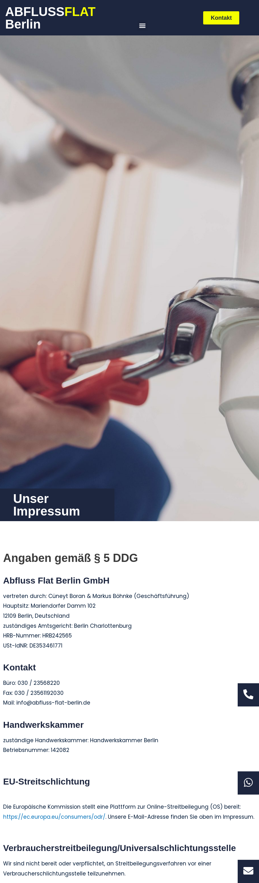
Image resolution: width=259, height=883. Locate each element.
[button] (142, 25)
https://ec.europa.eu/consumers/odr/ (54, 817)
